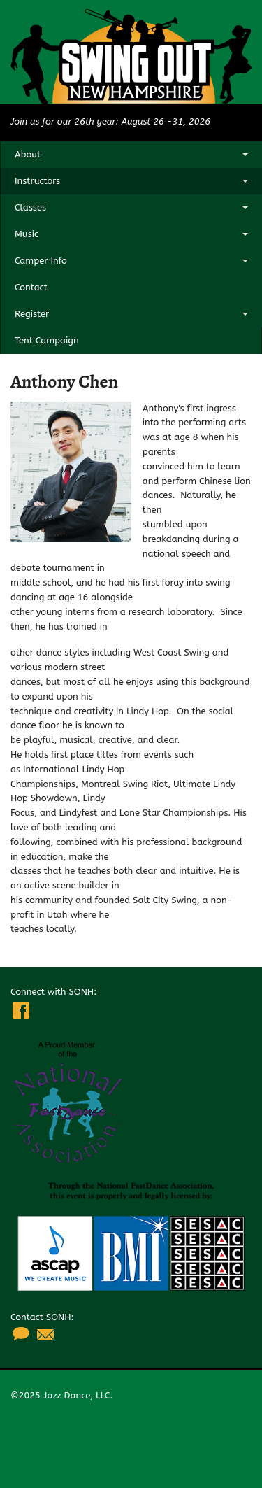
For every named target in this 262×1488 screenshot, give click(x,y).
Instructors (37, 181)
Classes (30, 207)
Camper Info (41, 260)
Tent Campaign (47, 340)
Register (32, 314)
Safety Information (108, 1422)
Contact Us (183, 1422)
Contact (31, 287)
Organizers (33, 1422)
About (28, 154)
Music (26, 234)
